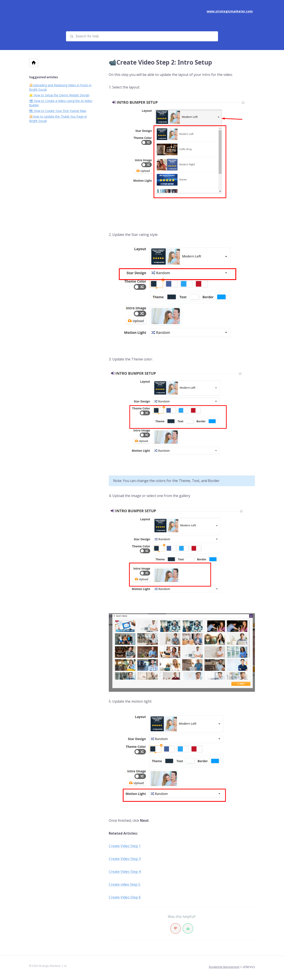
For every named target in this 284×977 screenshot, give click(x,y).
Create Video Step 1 (125, 846)
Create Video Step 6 (125, 897)
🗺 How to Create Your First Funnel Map (57, 111)
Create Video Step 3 (125, 858)
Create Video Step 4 (125, 871)
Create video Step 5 (124, 884)
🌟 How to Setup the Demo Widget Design (59, 95)
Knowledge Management (224, 967)
